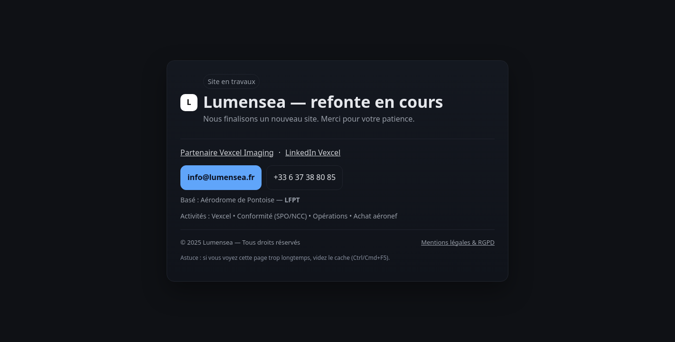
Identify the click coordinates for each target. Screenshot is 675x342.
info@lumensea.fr (221, 177)
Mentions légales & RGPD (458, 242)
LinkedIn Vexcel (312, 152)
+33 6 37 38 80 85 (304, 177)
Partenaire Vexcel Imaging (227, 152)
